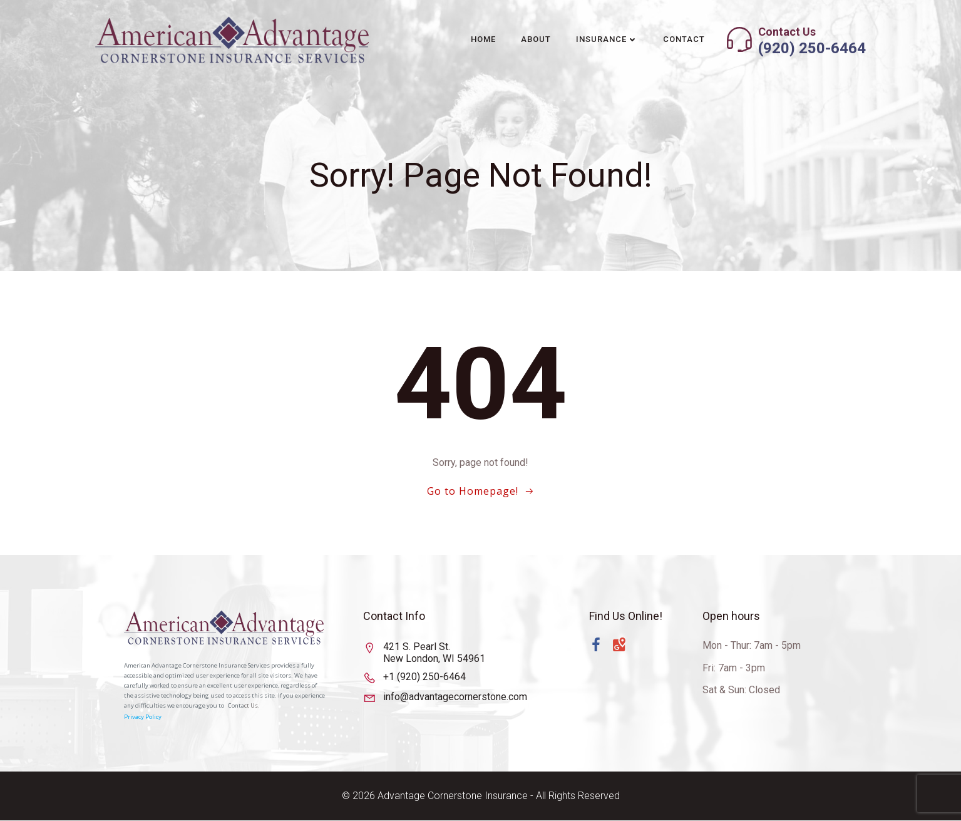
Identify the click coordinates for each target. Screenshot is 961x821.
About (536, 39)
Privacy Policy (143, 717)
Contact (684, 39)
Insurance (607, 39)
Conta (237, 707)
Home (483, 39)
